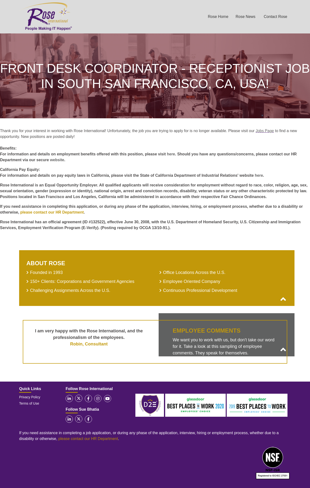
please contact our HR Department (52, 212)
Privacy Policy (29, 397)
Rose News (246, 17)
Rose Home (218, 17)
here (171, 154)
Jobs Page (265, 131)
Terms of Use (29, 403)
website (57, 160)
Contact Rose (275, 17)
